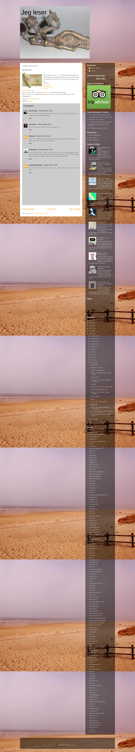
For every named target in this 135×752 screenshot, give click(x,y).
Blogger (74, 745)
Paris (90, 639)
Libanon (91, 578)
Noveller (91, 627)
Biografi (91, 457)
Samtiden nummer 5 (96, 367)
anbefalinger (92, 437)
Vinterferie (93, 384)
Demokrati (92, 488)
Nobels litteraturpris (95, 613)
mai (92, 354)
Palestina (91, 636)
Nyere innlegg (28, 209)
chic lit (90, 481)
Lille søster (32, 124)
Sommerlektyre (93, 669)
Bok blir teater (93, 467)
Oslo (90, 634)
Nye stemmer (93, 629)
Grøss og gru (93, 530)
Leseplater (92, 576)
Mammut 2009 (94, 396)
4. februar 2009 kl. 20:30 (45, 149)
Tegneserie (92, 690)
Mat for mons (93, 597)
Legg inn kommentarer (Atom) (39, 213)
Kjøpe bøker (92, 560)
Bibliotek (91, 455)
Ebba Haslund (94, 377)
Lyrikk (90, 590)
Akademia (92, 432)
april (92, 357)
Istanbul (91, 544)
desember (94, 336)
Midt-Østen (92, 604)
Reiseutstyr (92, 655)
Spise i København (94, 135)
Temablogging (93, 695)
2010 (91, 331)
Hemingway (92, 532)
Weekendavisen (93, 725)
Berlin (90, 453)
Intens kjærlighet (94, 539)
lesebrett (91, 574)
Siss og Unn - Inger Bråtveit (98, 402)
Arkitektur (91, 439)
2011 (91, 328)
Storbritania (92, 681)
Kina (90, 557)
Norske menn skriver (95, 622)
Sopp (90, 671)
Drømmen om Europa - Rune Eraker (101, 387)
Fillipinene (92, 509)
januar (93, 419)
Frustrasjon (92, 523)
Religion (91, 657)
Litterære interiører (94, 583)
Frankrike (91, 520)
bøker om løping (94, 476)
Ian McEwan (94, 365)
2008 (91, 422)
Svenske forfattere (94, 685)
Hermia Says (33, 111)
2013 (91, 323)
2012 (91, 325)
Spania (91, 678)
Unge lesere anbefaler (95, 701)
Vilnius (91, 718)
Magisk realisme (94, 592)
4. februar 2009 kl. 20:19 (43, 136)
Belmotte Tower (27, 90)
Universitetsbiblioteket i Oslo (99, 389)
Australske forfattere (95, 448)
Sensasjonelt (93, 664)
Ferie (90, 506)
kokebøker (92, 564)
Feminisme (92, 504)
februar (93, 362)
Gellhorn (91, 525)
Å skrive (91, 732)
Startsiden (51, 209)
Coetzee (91, 483)
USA (90, 706)
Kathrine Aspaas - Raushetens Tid (102, 254)
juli (92, 349)
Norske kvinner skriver (95, 620)
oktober (93, 341)
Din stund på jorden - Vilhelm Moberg (101, 411)
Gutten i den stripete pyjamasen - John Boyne (104, 179)
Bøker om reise (93, 478)
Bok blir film (92, 464)
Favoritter (91, 502)
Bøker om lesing (94, 474)
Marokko (91, 595)
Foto (90, 518)
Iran (90, 541)
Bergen (91, 451)
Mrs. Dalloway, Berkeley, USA (98, 128)
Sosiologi (91, 676)
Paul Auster (92, 641)
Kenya (91, 555)
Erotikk (91, 492)
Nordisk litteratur (94, 615)
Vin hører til (92, 720)
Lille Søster (46, 84)
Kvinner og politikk (94, 571)
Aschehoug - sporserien (96, 441)
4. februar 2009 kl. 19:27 (44, 124)
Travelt (92, 399)
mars (92, 360)
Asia (90, 444)
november (94, 338)
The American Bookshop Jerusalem (99, 115)
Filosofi (91, 513)
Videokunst (92, 715)
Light (90, 581)
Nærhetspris (94, 404)
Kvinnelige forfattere (95, 569)
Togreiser (91, 699)
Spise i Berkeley (94, 140)
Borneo (91, 469)
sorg (90, 674)
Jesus (90, 550)
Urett (90, 704)
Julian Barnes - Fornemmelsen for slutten (105, 223)
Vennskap (92, 711)
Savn (90, 662)
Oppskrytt (92, 632)
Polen (90, 646)
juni (92, 352)
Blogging (91, 462)
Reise (90, 653)
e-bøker (91, 490)
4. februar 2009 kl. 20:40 (50, 165)
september (94, 344)
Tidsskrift (91, 697)
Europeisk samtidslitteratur (97, 495)
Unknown (32, 136)
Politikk (91, 648)
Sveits (90, 683)
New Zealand (93, 611)
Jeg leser (34, 12)
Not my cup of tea (94, 625)
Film (90, 511)
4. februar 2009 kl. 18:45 (45, 111)
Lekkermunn (46, 92)
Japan (90, 546)
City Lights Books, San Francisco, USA (100, 117)
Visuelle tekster (93, 722)
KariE (58, 75)
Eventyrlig (92, 497)
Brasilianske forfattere (95, 471)
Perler (90, 643)
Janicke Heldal (95, 68)
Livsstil (91, 585)
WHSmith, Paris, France (96, 119)
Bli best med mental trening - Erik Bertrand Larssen (104, 164)
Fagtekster (92, 499)
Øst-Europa (92, 727)
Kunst (90, 567)
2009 (91, 333)
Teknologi (91, 692)
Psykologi (92, 650)
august (93, 346)
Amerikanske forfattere (96, 434)
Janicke (93, 71)
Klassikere (92, 562)
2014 (91, 320)
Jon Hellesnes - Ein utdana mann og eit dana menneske (105, 283)
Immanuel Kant (93, 534)
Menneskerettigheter (95, 602)
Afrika (90, 430)
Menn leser (92, 599)
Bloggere (30, 101)
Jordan (91, 553)
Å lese (90, 729)
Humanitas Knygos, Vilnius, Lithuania (100, 122)
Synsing (91, 687)
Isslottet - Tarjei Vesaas (97, 370)
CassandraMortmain (35, 165)
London (91, 588)
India (90, 536)
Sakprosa (91, 660)
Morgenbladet (93, 606)
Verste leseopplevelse (95, 713)
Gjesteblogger (93, 527)
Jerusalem (92, 548)
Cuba (90, 485)
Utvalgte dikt (92, 708)
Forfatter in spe (93, 516)
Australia (91, 446)
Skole (90, 667)
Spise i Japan (93, 137)
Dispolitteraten (47, 86)
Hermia (45, 88)
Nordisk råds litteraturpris (96, 618)
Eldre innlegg (74, 209)
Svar (30, 118)
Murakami (92, 609)
